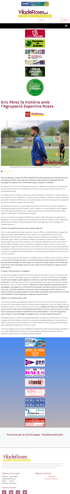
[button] (66, 26)
